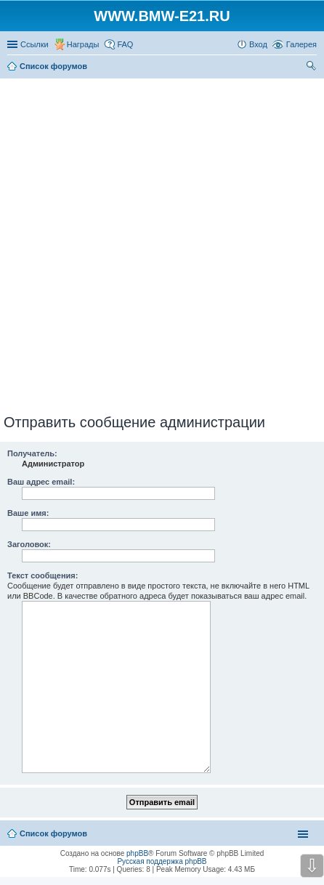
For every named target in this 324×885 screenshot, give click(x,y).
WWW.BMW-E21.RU (162, 16)
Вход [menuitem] (258, 44)
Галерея (301, 44)
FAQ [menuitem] (125, 44)
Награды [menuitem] (83, 44)
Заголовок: (29, 544)
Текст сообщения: (42, 575)
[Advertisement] (162, 243)
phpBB (137, 853)
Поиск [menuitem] (312, 67)
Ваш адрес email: (41, 481)
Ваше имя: (28, 513)
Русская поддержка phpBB (161, 861)
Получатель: (32, 453)
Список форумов (53, 833)
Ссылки (34, 44)
